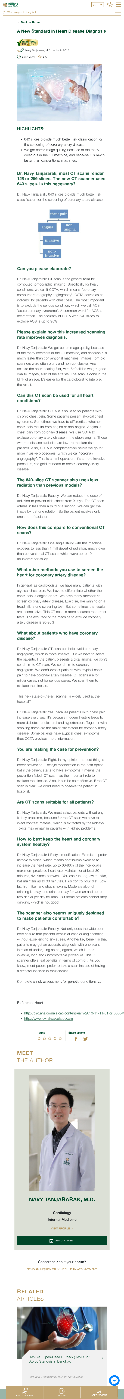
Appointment (62, 1241)
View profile (62, 1228)
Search (118, 12)
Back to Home (30, 22)
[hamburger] (118, 5)
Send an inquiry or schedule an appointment (62, 1269)
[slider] (49, 1038)
